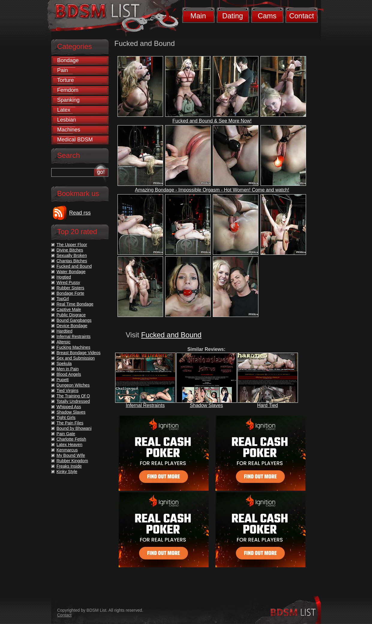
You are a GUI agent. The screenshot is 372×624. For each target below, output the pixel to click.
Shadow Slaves (206, 405)
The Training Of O (73, 395)
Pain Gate (66, 433)
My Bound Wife (71, 455)
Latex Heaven (69, 444)
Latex (63, 110)
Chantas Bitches (72, 260)
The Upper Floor (72, 244)
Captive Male (69, 309)
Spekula (64, 363)
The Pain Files (70, 423)
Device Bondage (72, 325)
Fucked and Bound (171, 335)
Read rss (80, 213)
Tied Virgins (68, 390)
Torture (65, 80)
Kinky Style (67, 471)
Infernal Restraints (145, 405)
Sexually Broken (72, 255)
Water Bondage (71, 271)
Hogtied (64, 277)
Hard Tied (267, 405)
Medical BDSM (75, 140)
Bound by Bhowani (74, 428)
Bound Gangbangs (74, 320)
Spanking (68, 100)
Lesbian (66, 120)
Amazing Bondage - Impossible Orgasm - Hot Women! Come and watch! (212, 189)
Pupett (63, 379)
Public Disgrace (71, 314)
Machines (68, 130)
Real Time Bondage (75, 304)
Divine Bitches (70, 250)
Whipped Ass (69, 406)
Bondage (68, 60)
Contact (301, 16)
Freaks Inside (69, 466)
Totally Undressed (73, 401)
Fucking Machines (74, 347)
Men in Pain (68, 368)
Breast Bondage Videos (79, 352)
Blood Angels (69, 374)
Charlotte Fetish (71, 439)
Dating (232, 16)
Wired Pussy (68, 282)
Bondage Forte (71, 293)
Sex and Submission (76, 358)
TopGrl (63, 298)
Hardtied (65, 331)
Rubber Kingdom (72, 460)
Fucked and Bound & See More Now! (211, 120)
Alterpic (64, 341)
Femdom (68, 90)
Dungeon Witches (73, 385)
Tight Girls (66, 417)
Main (198, 16)
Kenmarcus (67, 450)
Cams (267, 16)
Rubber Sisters (71, 287)
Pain (62, 70)
